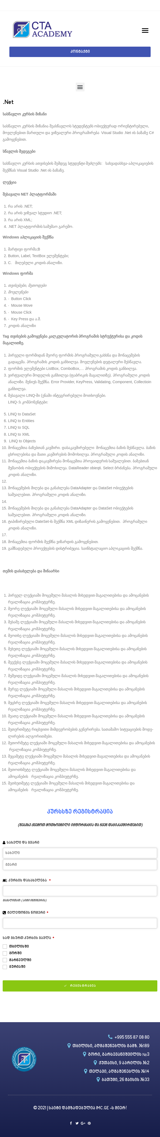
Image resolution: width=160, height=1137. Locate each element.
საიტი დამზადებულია (72, 1108)
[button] (80, 52)
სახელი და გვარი (23, 842)
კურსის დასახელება (29, 880)
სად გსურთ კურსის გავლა (28, 938)
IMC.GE (103, 1108)
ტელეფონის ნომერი (27, 913)
